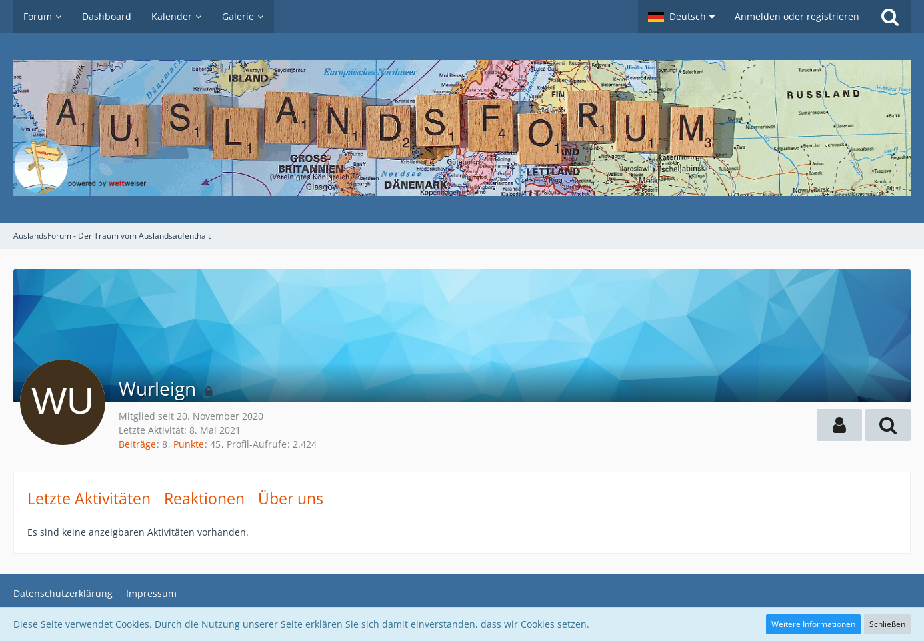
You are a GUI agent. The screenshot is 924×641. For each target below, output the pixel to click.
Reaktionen (204, 498)
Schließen (887, 624)
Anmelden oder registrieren (797, 16)
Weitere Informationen (813, 624)
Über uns (290, 498)
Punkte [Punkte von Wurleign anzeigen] (188, 444)
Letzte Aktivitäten (89, 498)
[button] (681, 16)
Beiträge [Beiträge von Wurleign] (137, 444)
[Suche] (890, 16)
